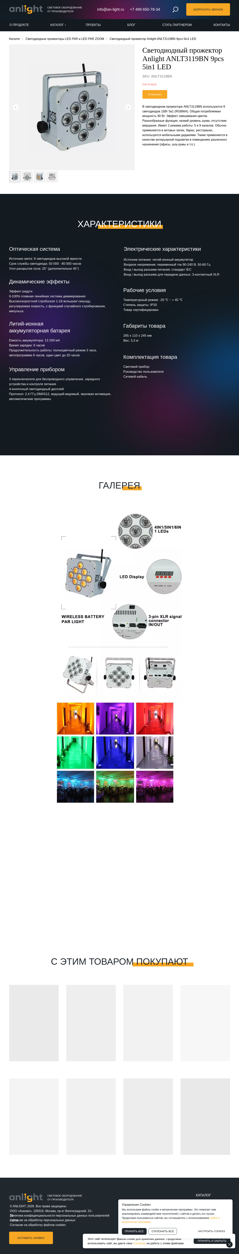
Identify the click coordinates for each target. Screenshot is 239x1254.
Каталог (14, 38)
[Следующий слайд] (128, 107)
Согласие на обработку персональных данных (42, 1220)
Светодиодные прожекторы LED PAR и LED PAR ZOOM (65, 38)
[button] (208, 9)
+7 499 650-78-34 (145, 9)
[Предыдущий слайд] (16, 107)
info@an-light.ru (110, 9)
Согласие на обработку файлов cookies (38, 1225)
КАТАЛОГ (203, 1195)
